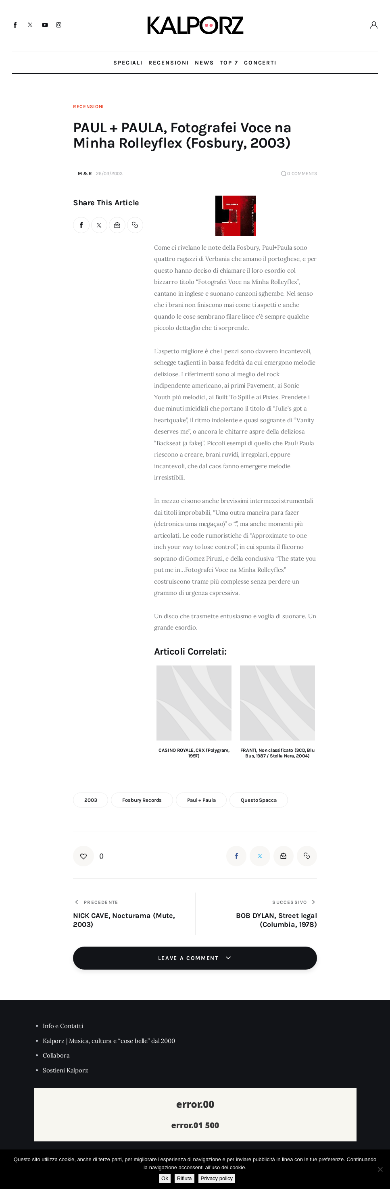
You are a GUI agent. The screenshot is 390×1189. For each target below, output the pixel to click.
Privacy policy (217, 1178)
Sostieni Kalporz (65, 1070)
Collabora (56, 1055)
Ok (164, 1178)
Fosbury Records (142, 800)
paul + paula (201, 800)
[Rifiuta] (380, 1169)
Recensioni (88, 106)
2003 (90, 800)
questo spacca (258, 800)
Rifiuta (184, 1178)
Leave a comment (189, 958)
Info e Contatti (63, 1026)
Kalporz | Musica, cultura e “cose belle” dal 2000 (109, 1041)
